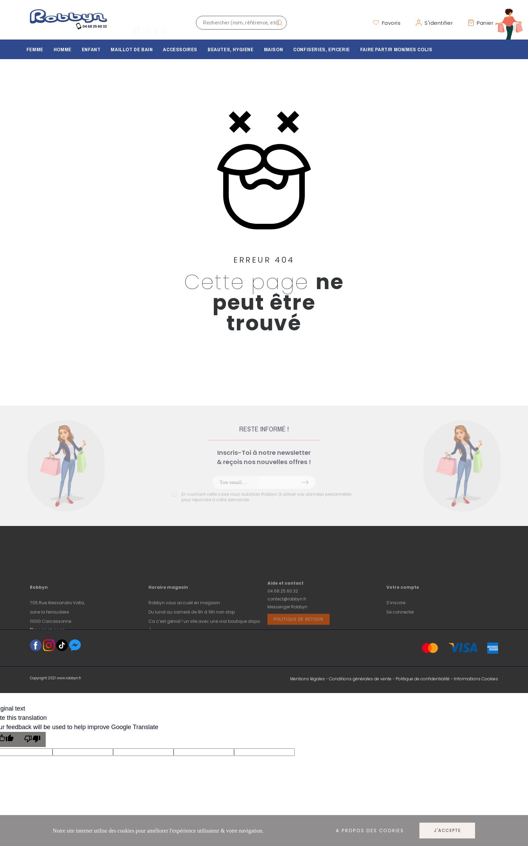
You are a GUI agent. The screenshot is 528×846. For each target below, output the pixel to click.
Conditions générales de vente (360, 679)
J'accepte (447, 830)
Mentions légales (307, 679)
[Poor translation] (32, 739)
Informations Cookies (476, 679)
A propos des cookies (370, 830)
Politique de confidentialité (423, 679)
